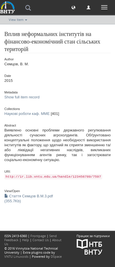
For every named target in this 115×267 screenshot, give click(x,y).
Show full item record (21, 97)
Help (25, 240)
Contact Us (40, 240)
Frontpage (38, 236)
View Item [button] (18, 19)
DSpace (56, 256)
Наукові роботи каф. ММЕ (27, 113)
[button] (73, 7)
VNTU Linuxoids (16, 256)
